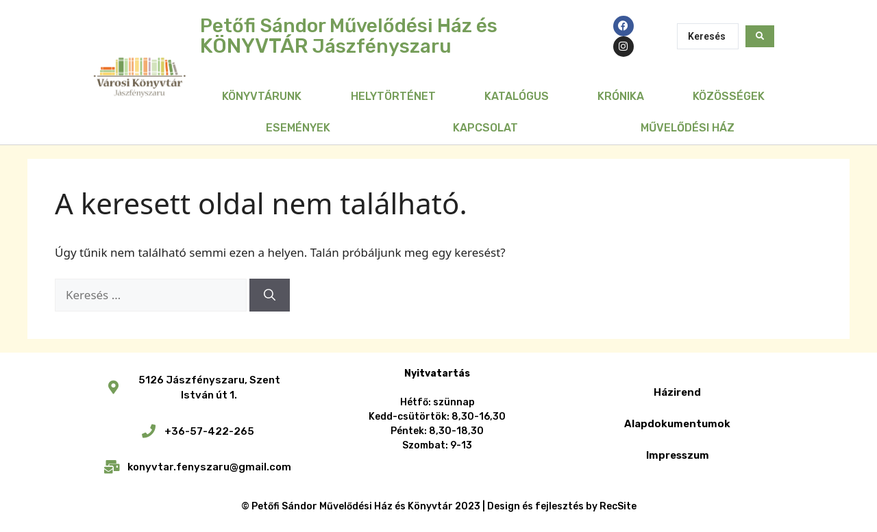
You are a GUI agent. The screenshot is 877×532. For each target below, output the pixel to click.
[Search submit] (759, 36)
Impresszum (677, 455)
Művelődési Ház (687, 127)
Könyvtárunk (261, 96)
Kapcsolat (485, 127)
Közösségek (729, 96)
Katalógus (516, 96)
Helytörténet (393, 96)
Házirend (677, 392)
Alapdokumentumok (677, 424)
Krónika (620, 96)
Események (298, 127)
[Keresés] (269, 295)
